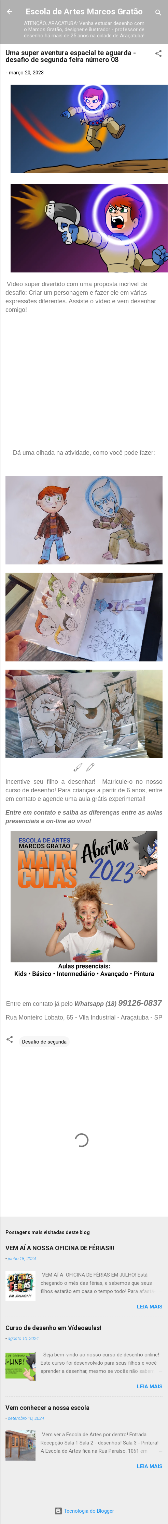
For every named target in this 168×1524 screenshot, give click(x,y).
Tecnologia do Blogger (84, 1511)
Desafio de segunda (44, 1042)
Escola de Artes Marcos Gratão (84, 11)
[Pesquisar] (158, 13)
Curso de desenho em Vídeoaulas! (53, 1327)
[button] (158, 54)
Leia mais (150, 1307)
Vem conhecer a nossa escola (47, 1407)
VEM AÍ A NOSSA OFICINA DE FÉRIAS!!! (59, 1248)
